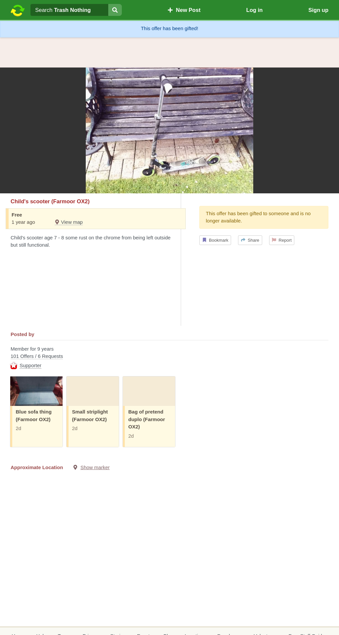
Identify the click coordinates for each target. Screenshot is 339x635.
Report (282, 240)
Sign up (318, 10)
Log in (254, 10)
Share (250, 240)
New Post (184, 10)
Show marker (95, 467)
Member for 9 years (169, 358)
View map (69, 222)
